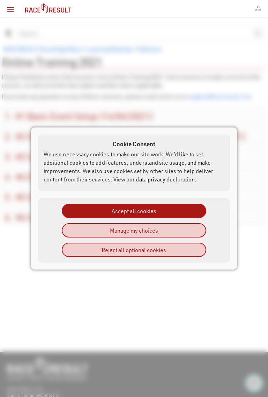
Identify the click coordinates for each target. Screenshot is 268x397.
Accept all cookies (134, 211)
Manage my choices (134, 230)
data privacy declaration (165, 179)
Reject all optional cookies (134, 250)
